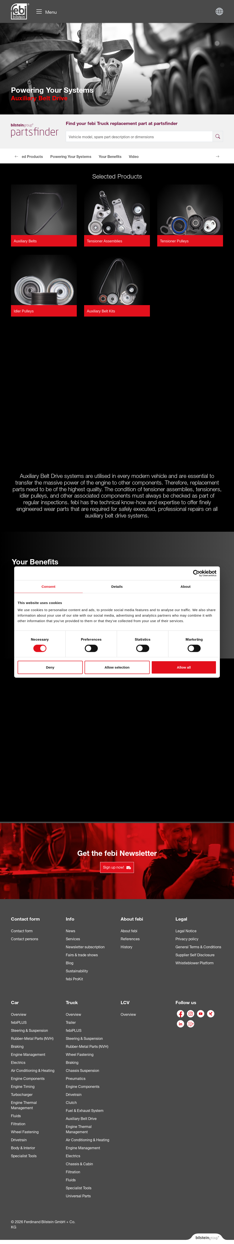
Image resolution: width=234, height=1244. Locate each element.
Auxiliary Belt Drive (81, 1118)
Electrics (18, 1062)
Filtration (18, 1123)
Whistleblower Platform (195, 962)
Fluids (16, 1115)
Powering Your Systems (70, 156)
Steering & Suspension (29, 1030)
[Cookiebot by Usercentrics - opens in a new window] (196, 573)
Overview (18, 1014)
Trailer (71, 1022)
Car (15, 1001)
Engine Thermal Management (24, 1105)
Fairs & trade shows (82, 954)
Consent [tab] (49, 586)
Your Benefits (110, 156)
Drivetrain (19, 1139)
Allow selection (116, 667)
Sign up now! (117, 866)
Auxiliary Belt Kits (101, 311)
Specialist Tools (24, 1155)
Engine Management (28, 1054)
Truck (72, 1001)
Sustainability (77, 970)
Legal (181, 918)
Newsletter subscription (85, 946)
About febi (132, 918)
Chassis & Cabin (79, 1163)
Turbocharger (21, 1094)
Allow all (184, 667)
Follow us (186, 1001)
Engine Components (28, 1078)
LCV (125, 1001)
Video (134, 156)
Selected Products (27, 156)
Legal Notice (186, 930)
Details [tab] (117, 586)
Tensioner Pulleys (174, 241)
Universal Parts (78, 1195)
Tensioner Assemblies (104, 241)
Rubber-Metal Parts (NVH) (32, 1038)
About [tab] (186, 586)
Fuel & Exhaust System (85, 1110)
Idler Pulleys (24, 311)
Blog (69, 962)
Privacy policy (187, 938)
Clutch (71, 1102)
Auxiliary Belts (25, 241)
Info (70, 918)
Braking (17, 1046)
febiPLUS (19, 1022)
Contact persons (24, 938)
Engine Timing (23, 1086)
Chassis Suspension (82, 1070)
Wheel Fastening (25, 1131)
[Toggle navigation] (46, 11)
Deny (50, 667)
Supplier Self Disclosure (195, 954)
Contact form (25, 918)
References (130, 938)
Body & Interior (23, 1147)
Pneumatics (75, 1078)
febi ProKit (74, 978)
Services (73, 938)
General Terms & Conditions (198, 946)
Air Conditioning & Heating (32, 1070)
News (70, 930)
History (126, 946)
